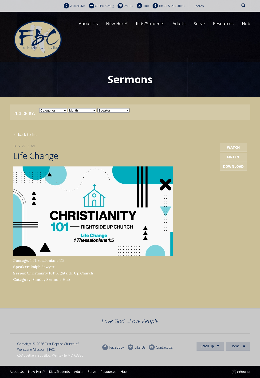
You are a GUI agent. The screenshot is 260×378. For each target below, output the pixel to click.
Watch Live (74, 5)
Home (237, 346)
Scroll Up (210, 346)
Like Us (137, 347)
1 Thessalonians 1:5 (47, 260)
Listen (233, 156)
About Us (88, 23)
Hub (143, 5)
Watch (233, 147)
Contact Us (161, 347)
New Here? (117, 23)
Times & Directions (169, 5)
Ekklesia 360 (241, 372)
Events (125, 5)
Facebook (113, 347)
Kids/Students (150, 23)
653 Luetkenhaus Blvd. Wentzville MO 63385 (50, 355)
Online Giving (101, 5)
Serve (199, 23)
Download (233, 166)
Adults (179, 23)
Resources (223, 23)
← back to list (25, 134)
